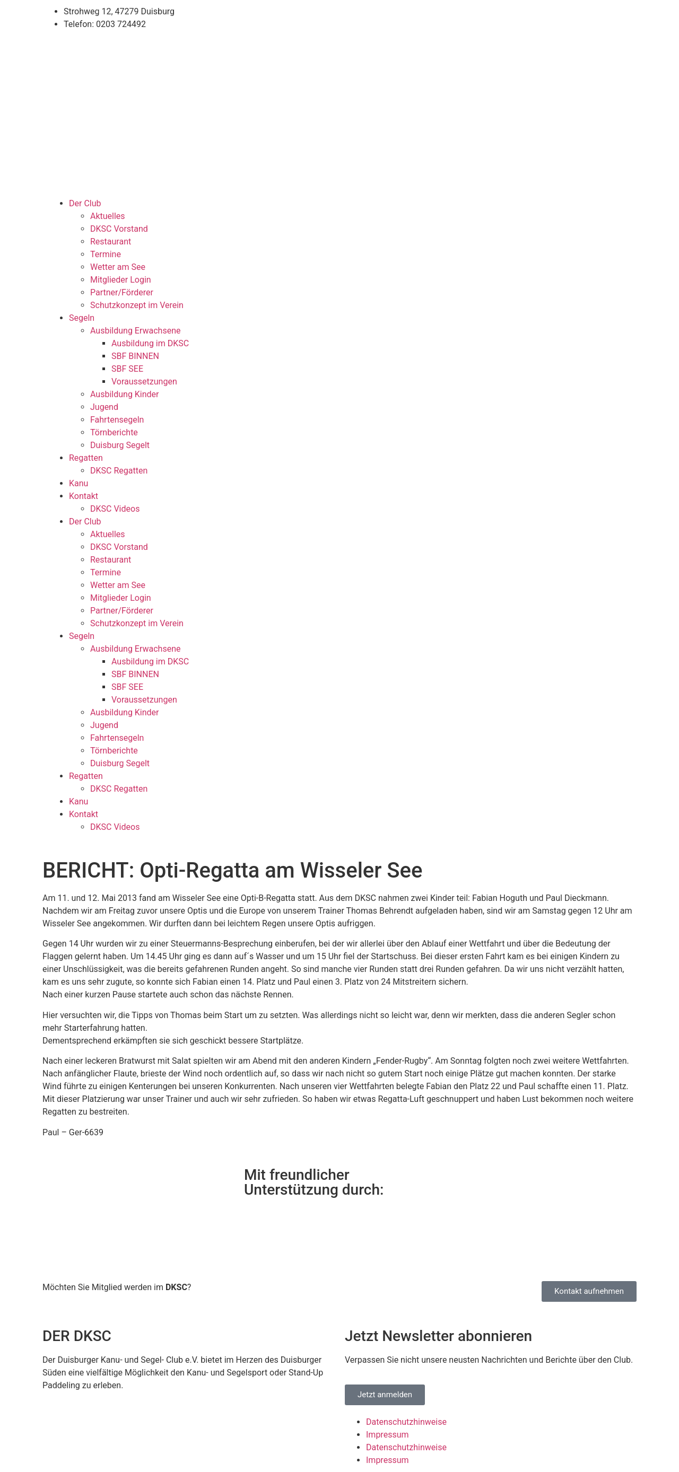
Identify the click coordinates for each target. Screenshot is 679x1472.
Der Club (85, 203)
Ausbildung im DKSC (150, 343)
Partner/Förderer (121, 292)
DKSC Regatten (118, 471)
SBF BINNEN (135, 356)
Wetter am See (117, 267)
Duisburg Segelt (120, 445)
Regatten (86, 458)
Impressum (387, 1435)
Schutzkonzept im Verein (137, 305)
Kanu (78, 483)
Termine (105, 254)
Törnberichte (114, 432)
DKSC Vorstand (119, 229)
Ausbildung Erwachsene (135, 331)
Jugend (104, 407)
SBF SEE (127, 369)
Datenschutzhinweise (406, 1422)
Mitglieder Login (120, 280)
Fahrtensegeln (117, 420)
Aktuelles (107, 216)
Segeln (81, 318)
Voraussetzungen (144, 381)
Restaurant (110, 241)
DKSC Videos (115, 509)
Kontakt (83, 496)
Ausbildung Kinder (124, 394)
